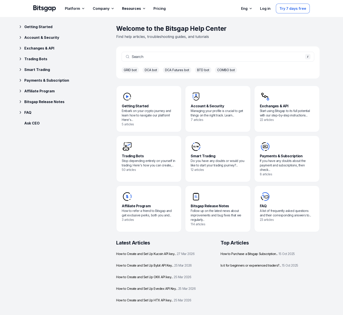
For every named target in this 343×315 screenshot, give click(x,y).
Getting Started (35, 27)
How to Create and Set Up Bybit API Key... (154, 265)
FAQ (24, 112)
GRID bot (130, 70)
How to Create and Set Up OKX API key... (153, 277)
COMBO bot (226, 70)
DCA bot (151, 70)
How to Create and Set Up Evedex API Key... (156, 288)
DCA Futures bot (177, 70)
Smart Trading (34, 69)
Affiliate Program (36, 91)
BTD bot (203, 70)
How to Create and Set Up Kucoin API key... (155, 254)
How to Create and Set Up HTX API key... (153, 300)
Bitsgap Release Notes (41, 101)
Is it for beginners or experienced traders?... (259, 265)
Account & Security (38, 37)
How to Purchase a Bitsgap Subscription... (258, 254)
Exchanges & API (36, 48)
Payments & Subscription (43, 80)
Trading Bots (32, 59)
